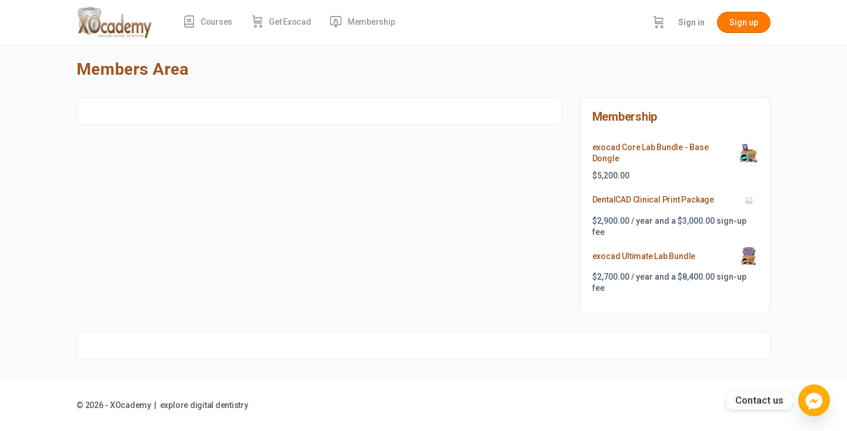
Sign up (743, 22)
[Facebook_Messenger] (814, 400)
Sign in (691, 22)
